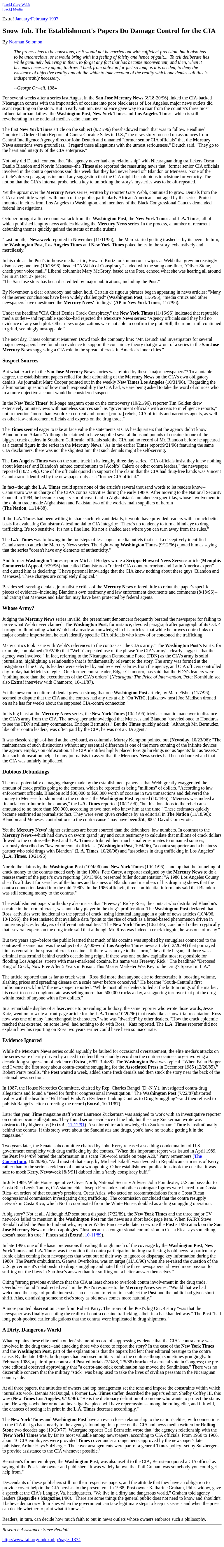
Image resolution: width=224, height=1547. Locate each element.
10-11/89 (93, 1234)
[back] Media (12, 9)
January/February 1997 (36, 18)
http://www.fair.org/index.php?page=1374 (41, 1539)
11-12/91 (76, 1124)
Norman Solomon (25, 41)
